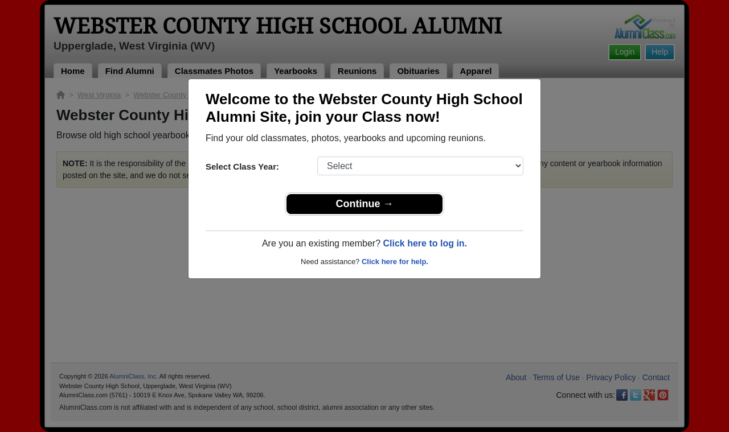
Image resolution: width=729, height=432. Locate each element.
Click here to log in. (425, 243)
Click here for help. (395, 261)
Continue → (365, 203)
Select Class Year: (242, 166)
